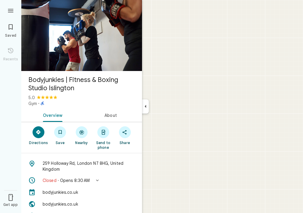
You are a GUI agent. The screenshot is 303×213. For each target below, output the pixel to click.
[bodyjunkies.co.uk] (81, 192)
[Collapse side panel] (145, 106)
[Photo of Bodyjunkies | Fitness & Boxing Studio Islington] (81, 35)
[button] (81, 180)
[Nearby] (82, 135)
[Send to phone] (103, 137)
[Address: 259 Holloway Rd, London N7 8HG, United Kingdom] (81, 166)
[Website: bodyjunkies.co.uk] (81, 204)
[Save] (60, 135)
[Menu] (10, 10)
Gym (32, 103)
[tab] (51, 115)
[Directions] (38, 135)
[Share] (125, 135)
